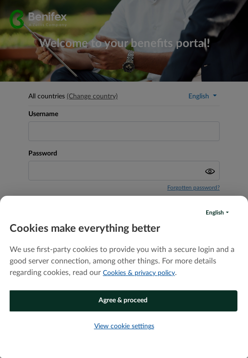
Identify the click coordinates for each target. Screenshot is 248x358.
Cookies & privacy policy (139, 273)
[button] (217, 212)
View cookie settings (124, 326)
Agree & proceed (123, 300)
